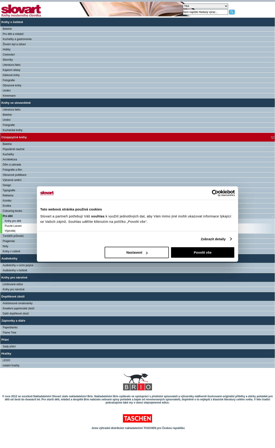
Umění (7, 90)
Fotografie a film (12, 169)
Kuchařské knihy (12, 130)
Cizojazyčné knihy (14, 137)
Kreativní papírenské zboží (18, 308)
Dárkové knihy (11, 75)
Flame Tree (9, 332)
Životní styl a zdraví (14, 44)
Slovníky (8, 59)
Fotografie (9, 80)
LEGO (6, 360)
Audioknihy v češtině (15, 270)
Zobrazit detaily (213, 239)
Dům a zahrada (12, 164)
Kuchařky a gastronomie (17, 39)
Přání (5, 339)
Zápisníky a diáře (13, 320)
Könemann (9, 95)
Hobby (7, 49)
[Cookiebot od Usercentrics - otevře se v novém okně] (215, 193)
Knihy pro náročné (14, 277)
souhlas (98, 216)
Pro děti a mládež (13, 34)
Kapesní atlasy (11, 70)
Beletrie (7, 28)
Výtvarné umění (12, 180)
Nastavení (137, 252)
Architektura (10, 159)
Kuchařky (8, 154)
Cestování (9, 54)
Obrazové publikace (14, 174)
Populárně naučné (13, 149)
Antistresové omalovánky (17, 303)
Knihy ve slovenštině (16, 102)
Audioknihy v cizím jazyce (18, 265)
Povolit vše (203, 252)
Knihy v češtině (12, 22)
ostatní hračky (11, 365)
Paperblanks (10, 327)
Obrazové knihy (12, 85)
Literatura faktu (12, 64)
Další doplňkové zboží (16, 313)
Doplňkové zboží (13, 296)
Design (7, 185)
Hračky (6, 353)
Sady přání (9, 346)
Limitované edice (13, 284)
